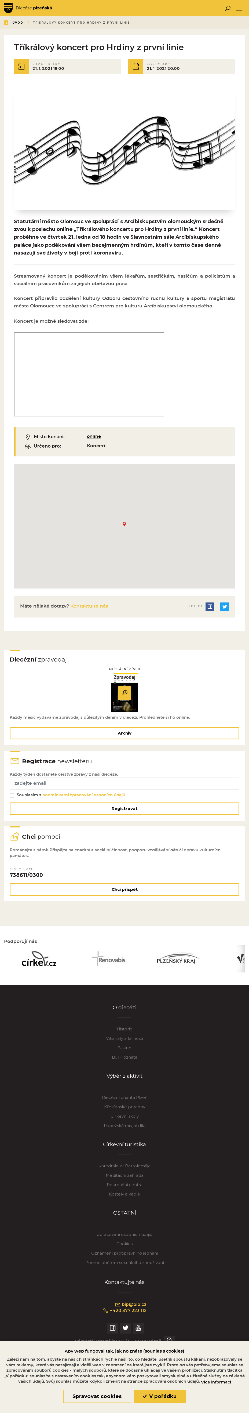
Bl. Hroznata (124, 1061)
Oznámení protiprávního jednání (124, 1257)
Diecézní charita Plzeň (125, 1102)
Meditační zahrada (125, 1179)
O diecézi (125, 1012)
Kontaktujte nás (88, 607)
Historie (125, 1033)
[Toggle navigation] (239, 8)
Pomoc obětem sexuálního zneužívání (124, 1267)
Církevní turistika (124, 1149)
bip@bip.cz (131, 1309)
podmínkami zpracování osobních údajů (84, 798)
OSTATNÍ (124, 1217)
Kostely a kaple (124, 1198)
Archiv (124, 734)
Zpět (13, 22)
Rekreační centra (124, 1189)
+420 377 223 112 (124, 1315)
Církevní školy (125, 1120)
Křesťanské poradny (124, 1111)
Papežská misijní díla (124, 1130)
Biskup (124, 1052)
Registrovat (124, 810)
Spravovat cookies (97, 1396)
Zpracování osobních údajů (124, 1238)
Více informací (216, 1382)
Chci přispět (125, 893)
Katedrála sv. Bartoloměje (124, 1170)
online (94, 437)
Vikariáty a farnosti (124, 1042)
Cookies (124, 1248)
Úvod (35, 22)
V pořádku (160, 1396)
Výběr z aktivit (124, 1080)
